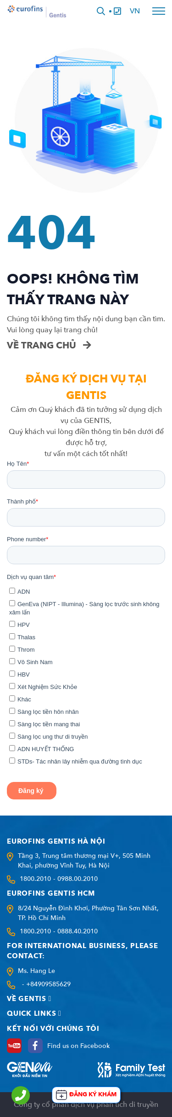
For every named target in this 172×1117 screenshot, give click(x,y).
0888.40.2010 (77, 931)
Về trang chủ (49, 345)
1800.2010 (35, 878)
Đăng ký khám (93, 1094)
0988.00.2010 (77, 878)
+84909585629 (48, 984)
